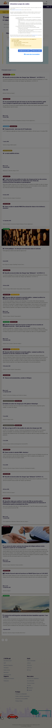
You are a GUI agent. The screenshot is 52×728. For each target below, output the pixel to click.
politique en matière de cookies (16, 9)
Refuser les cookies (36, 50)
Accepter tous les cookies (24, 50)
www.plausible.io (35, 35)
